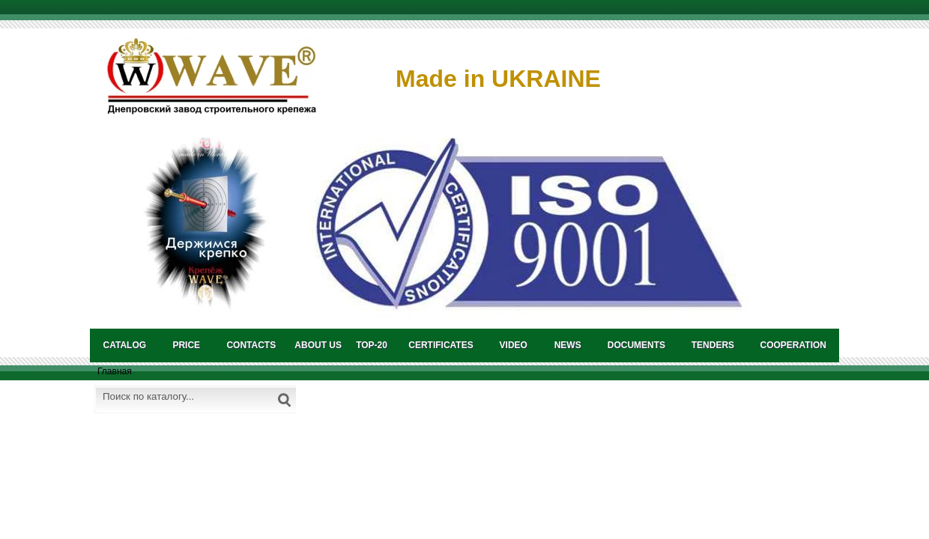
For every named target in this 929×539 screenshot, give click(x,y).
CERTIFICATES (440, 345)
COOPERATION (793, 345)
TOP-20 (371, 345)
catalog (125, 345)
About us (318, 345)
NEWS (567, 345)
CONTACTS (251, 345)
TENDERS (713, 345)
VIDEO (513, 345)
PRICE (186, 345)
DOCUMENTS (636, 345)
